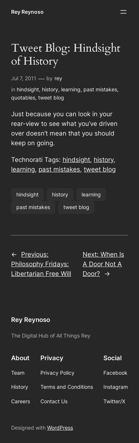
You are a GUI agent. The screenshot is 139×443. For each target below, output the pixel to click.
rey (58, 78)
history (50, 89)
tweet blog (51, 97)
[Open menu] (123, 11)
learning (70, 89)
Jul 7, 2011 (23, 78)
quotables (23, 97)
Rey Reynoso (27, 12)
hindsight (28, 89)
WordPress (60, 427)
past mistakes (100, 89)
